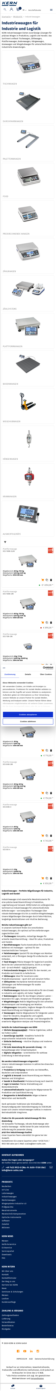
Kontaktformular (9, 1278)
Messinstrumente (9, 1210)
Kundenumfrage (9, 1302)
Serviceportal (8, 1251)
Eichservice (7, 1248)
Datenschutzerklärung (44, 1359)
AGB (31, 1359)
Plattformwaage (10, 550)
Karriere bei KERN (10, 1285)
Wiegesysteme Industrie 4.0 (14, 1203)
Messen (5, 1241)
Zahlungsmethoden (10, 1315)
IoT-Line (5, 1190)
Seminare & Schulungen (12, 1292)
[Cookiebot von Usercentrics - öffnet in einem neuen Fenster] (43, 668)
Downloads (6, 1254)
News (4, 1288)
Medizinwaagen (8, 1200)
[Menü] (51, 10)
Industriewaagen (32, 17)
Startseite (6, 17)
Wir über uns (7, 1271)
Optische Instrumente (11, 1217)
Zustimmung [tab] (9, 674)
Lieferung (6, 1319)
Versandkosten (8, 1322)
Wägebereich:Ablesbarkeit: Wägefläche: (14, 573)
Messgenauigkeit (19, 1030)
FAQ (3, 1258)
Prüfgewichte (7, 1207)
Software (6, 1221)
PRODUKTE (18, 17)
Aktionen (6, 1227)
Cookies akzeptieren (28, 715)
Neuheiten (6, 1186)
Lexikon (5, 1298)
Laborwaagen (8, 1193)
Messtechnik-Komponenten (14, 1214)
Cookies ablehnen (28, 721)
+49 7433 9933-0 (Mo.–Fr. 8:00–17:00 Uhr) (24, 1167)
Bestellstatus (7, 1325)
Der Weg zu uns (8, 1281)
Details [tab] (28, 674)
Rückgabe (6, 1329)
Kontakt (5, 1274)
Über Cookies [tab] (46, 674)
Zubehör (5, 1224)
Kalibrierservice (9, 1244)
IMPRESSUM (21, 1359)
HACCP (25, 967)
